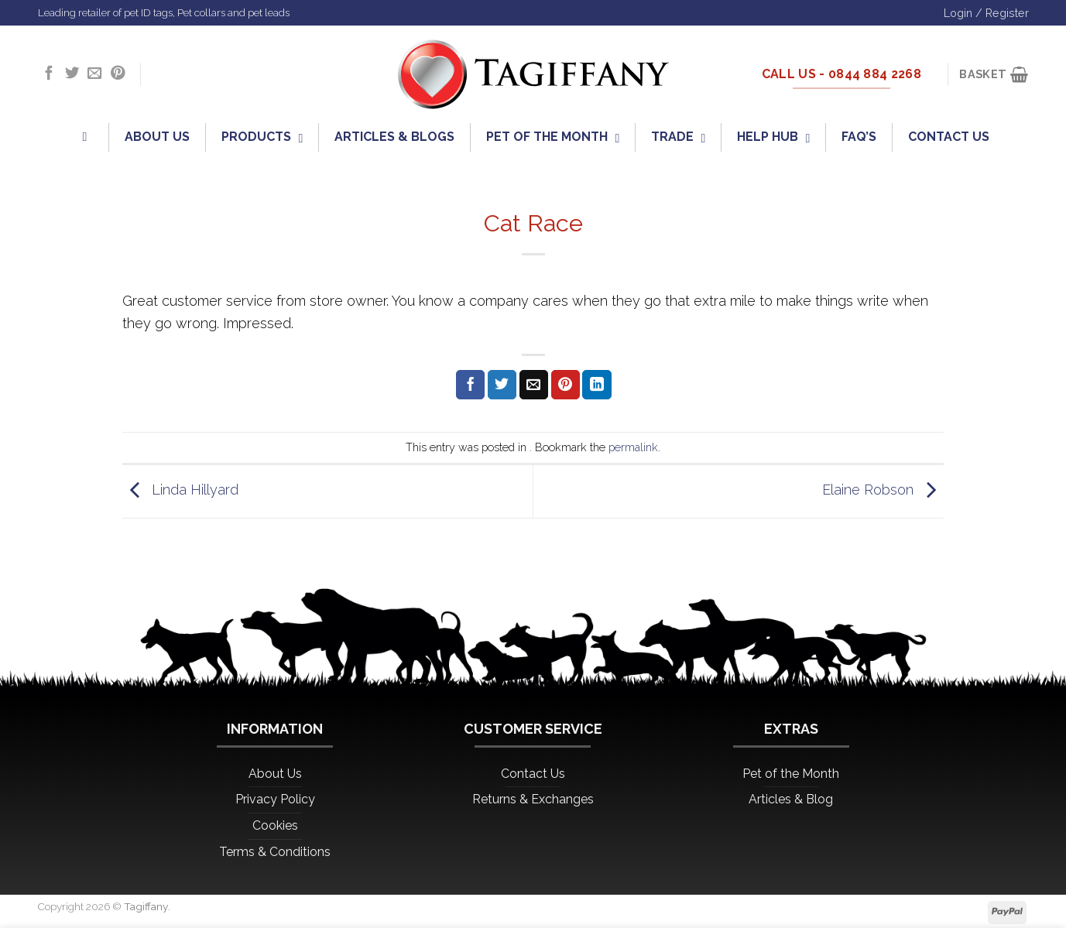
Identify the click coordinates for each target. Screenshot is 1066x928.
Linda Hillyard (180, 490)
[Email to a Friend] (533, 384)
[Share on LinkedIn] (596, 384)
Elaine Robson (883, 490)
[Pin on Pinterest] (565, 384)
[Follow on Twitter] (72, 74)
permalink (633, 447)
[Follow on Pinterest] (118, 74)
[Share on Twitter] (502, 384)
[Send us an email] (94, 74)
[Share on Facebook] (470, 384)
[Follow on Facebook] (49, 74)
